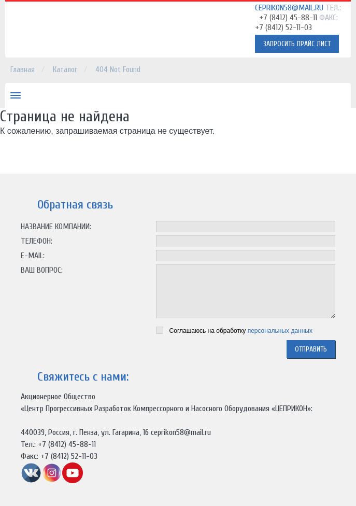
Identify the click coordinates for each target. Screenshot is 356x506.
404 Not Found (117, 69)
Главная (22, 69)
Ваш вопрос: (42, 270)
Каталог (65, 69)
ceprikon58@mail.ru (289, 7)
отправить (311, 349)
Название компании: (56, 226)
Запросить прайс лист (297, 43)
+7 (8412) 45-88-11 (288, 17)
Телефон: (36, 241)
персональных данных (280, 330)
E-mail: (33, 255)
